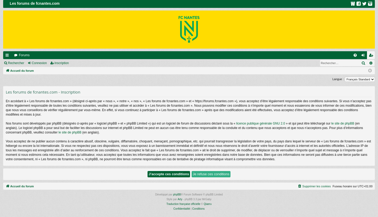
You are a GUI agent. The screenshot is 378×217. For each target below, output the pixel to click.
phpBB (177, 194)
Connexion (39, 63)
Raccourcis (8, 56)
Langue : (338, 79)
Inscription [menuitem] (372, 56)
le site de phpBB (342, 123)
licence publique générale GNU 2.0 (260, 123)
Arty (180, 199)
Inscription (62, 63)
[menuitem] (355, 55)
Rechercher (16, 63)
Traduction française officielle (183, 204)
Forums (24, 55)
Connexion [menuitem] (364, 56)
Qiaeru (208, 204)
